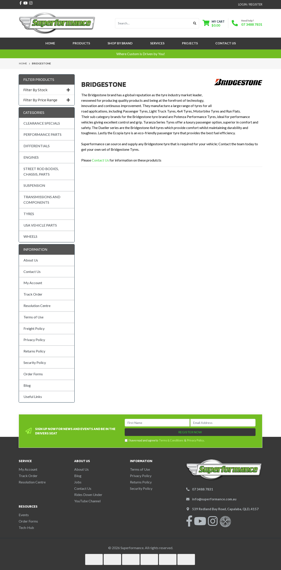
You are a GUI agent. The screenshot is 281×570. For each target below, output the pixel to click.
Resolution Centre (36, 305)
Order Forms (33, 374)
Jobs (77, 482)
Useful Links (32, 396)
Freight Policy (34, 328)
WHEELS (30, 236)
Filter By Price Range (46, 100)
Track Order (32, 294)
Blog (27, 385)
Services (157, 43)
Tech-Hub (26, 527)
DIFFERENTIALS (36, 146)
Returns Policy (34, 351)
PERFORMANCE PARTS (42, 134)
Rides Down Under (88, 494)
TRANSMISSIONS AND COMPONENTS (41, 199)
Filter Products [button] (38, 79)
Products (81, 43)
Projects (190, 43)
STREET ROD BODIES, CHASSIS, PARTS (41, 171)
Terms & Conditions (171, 440)
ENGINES (31, 157)
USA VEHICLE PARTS (40, 225)
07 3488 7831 (251, 24)
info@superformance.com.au (214, 499)
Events (24, 515)
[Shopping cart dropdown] (213, 23)
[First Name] (157, 423)
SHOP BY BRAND (120, 43)
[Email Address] (223, 423)
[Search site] (195, 23)
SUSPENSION (34, 185)
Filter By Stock (46, 89)
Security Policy (34, 362)
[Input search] (153, 23)
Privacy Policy (34, 340)
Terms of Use (33, 317)
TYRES (28, 214)
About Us (30, 260)
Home (50, 43)
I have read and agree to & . (165, 440)
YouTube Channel (87, 501)
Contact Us (225, 43)
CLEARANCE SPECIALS (41, 123)
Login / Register (250, 4)
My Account (32, 283)
